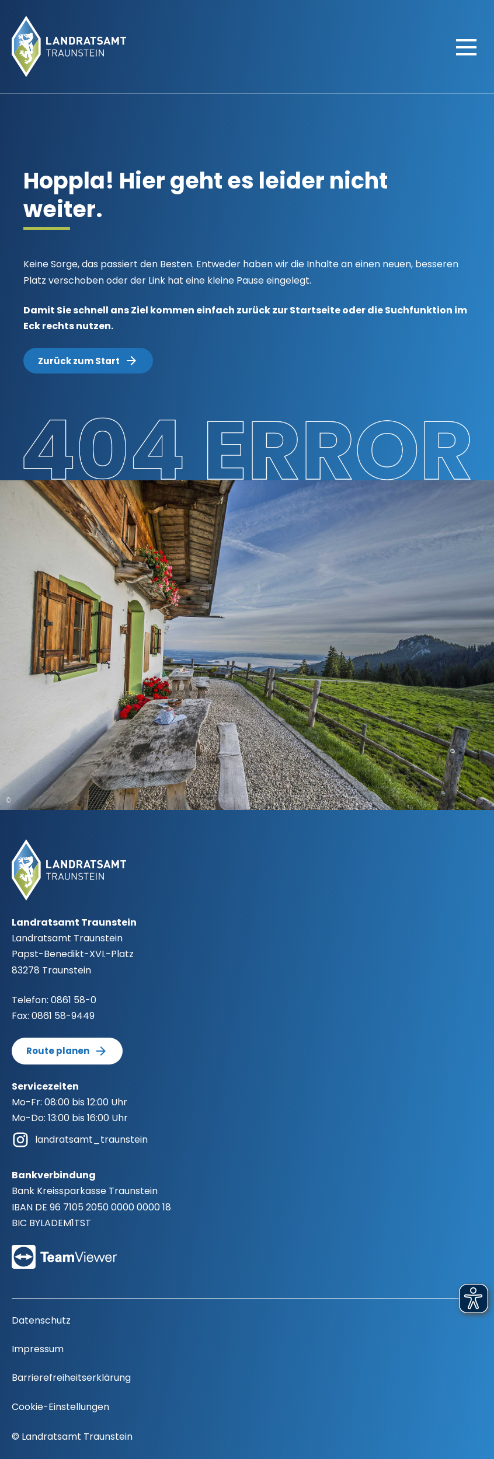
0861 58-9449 (63, 1015)
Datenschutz (41, 1320)
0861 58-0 (73, 1000)
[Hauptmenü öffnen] (466, 46)
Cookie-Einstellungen (60, 1406)
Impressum (38, 1349)
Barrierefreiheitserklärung (71, 1377)
